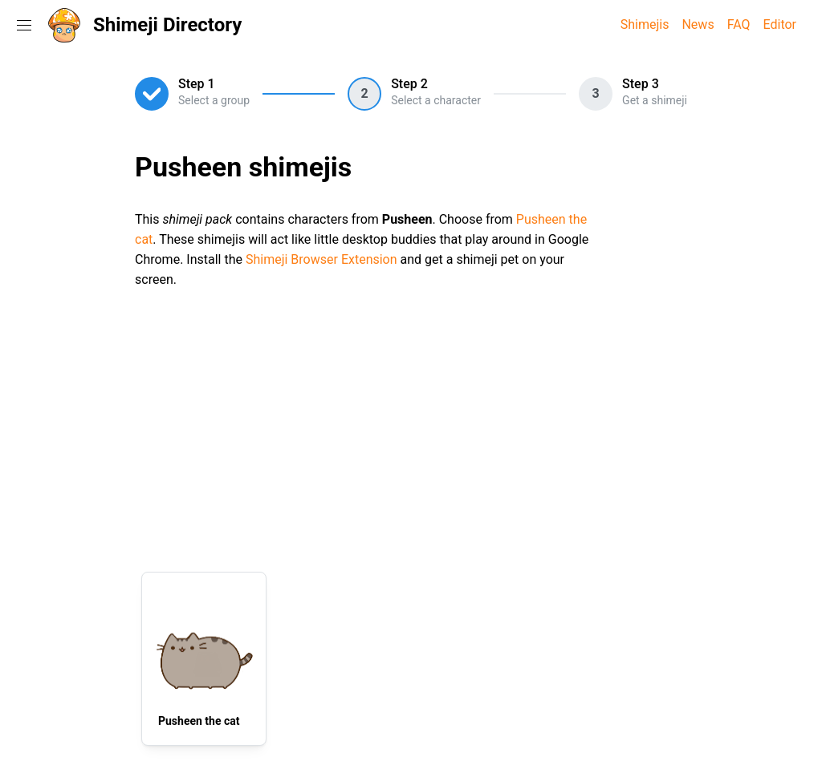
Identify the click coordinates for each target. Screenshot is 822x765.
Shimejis (645, 24)
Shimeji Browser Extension (321, 259)
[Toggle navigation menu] (24, 25)
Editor (779, 24)
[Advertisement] (411, 427)
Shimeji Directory (167, 24)
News (698, 24)
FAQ (739, 24)
